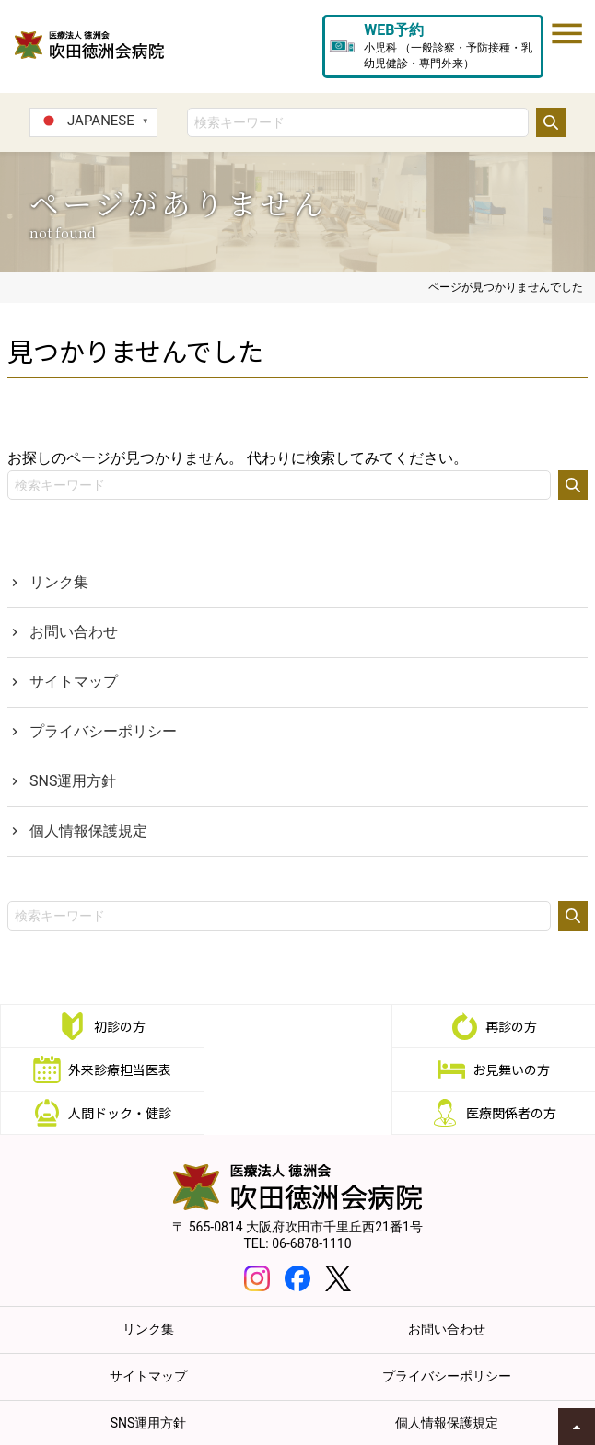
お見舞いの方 (117, 1069)
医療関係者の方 (514, 1069)
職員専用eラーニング (486, 1424)
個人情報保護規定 (88, 830)
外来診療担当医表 (514, 1026)
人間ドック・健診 (315, 1069)
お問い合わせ (73, 632)
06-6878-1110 (311, 1200)
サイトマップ (73, 681)
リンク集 (58, 582)
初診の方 (117, 1026)
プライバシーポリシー (103, 731)
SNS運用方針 (72, 781)
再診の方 (315, 1026)
